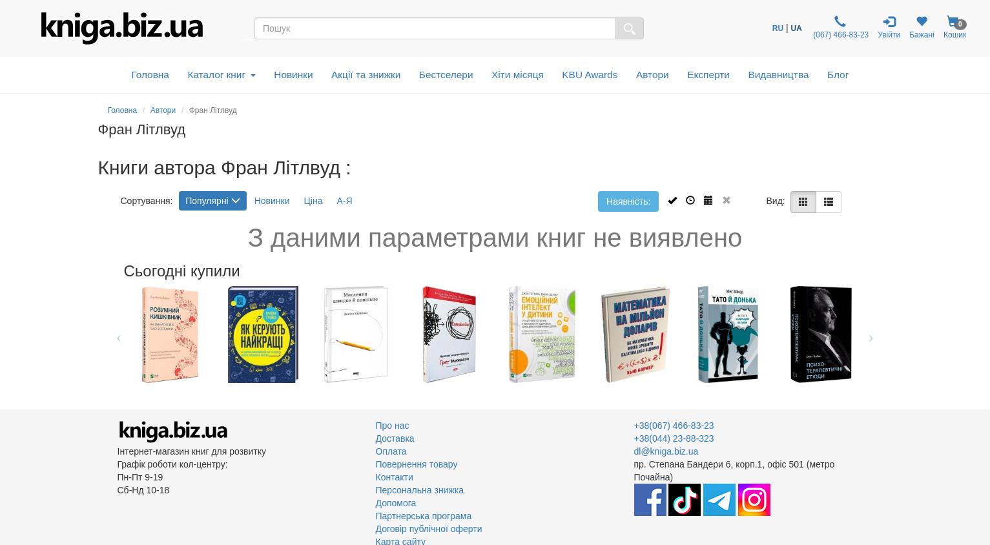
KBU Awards (589, 74)
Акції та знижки (365, 74)
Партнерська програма (424, 516)
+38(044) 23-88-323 (674, 438)
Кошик (955, 27)
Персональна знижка (420, 490)
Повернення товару (417, 464)
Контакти (394, 477)
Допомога (396, 503)
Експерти (708, 74)
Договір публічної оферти (429, 529)
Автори (652, 74)
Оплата (391, 451)
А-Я (344, 201)
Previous (119, 334)
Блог (838, 74)
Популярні (212, 201)
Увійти (889, 27)
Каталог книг (221, 74)
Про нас (392, 425)
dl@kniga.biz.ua (666, 451)
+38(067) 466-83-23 (674, 425)
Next (871, 334)
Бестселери (446, 74)
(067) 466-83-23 (840, 27)
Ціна (313, 201)
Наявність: (628, 201)
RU (777, 28)
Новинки (293, 74)
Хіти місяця (517, 74)
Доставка (395, 438)
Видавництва (778, 74)
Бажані (921, 27)
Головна (150, 74)
